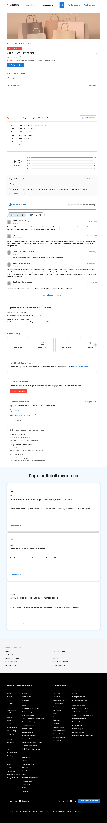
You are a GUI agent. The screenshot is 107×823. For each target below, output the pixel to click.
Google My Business (29, 735)
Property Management (30, 777)
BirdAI (9, 764)
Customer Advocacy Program (82, 735)
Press (55, 717)
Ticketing (10, 756)
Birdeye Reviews (59, 730)
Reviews (9, 700)
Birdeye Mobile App (13, 778)
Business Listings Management (33, 742)
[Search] (62, 5)
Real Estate (26, 784)
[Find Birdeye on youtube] (71, 800)
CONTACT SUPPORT (89, 801)
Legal (23, 774)
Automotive (26, 757)
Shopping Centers (12, 658)
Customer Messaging (29, 722)
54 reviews (24, 57)
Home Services (27, 771)
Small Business (27, 697)
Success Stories (59, 727)
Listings (9, 697)
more (84, 189)
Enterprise (25, 700)
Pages (9, 707)
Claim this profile (18, 391)
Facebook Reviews (28, 739)
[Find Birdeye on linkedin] (63, 800)
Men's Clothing (10, 665)
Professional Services (79, 700)
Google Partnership (13, 774)
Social (9, 724)
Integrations (11, 771)
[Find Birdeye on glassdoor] (75, 800)
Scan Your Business (79, 718)
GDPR (41, 811)
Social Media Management (31, 749)
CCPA (52, 811)
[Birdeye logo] (13, 5)
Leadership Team (60, 700)
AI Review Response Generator (82, 712)
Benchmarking (12, 752)
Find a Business (77, 722)
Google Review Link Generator (82, 715)
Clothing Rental (10, 655)
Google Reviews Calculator (81, 708)
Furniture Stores (11, 661)
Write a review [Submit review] (15, 65)
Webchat (10, 720)
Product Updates (59, 720)
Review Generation (28, 715)
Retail (21, 44)
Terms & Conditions (14, 811)
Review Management (29, 712)
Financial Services (28, 764)
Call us (16, 411)
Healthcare (26, 767)
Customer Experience (29, 745)
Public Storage (27, 781)
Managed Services (78, 697)
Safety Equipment (60, 665)
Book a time (58, 707)
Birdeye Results (59, 734)
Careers (56, 724)
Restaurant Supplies (61, 661)
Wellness (25, 791)
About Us (57, 697)
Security (35, 811)
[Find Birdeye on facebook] (55, 800)
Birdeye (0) (35, 215)
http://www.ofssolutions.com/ (25, 415)
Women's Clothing (60, 651)
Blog (55, 713)
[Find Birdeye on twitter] (59, 800)
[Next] (95, 345)
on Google (26, 221)
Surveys (9, 746)
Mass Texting (11, 731)
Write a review (74, 5)
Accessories (58, 655)
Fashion (56, 658)
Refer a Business (78, 732)
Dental (24, 761)
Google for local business (30, 708)
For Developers (77, 725)
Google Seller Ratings (11, 711)
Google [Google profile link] (18, 420)
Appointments (12, 727)
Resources (57, 710)
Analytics (10, 768)
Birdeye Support (77, 729)
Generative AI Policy (62, 811)
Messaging (10, 742)
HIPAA (46, 811)
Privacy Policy (26, 811)
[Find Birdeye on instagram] (67, 800)
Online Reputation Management (33, 718)
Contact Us (57, 741)
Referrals (10, 703)
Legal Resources (59, 737)
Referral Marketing (28, 725)
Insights (9, 749)
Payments (10, 734)
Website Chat (27, 729)
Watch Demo (58, 703)
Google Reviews (27, 732)
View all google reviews (52, 295)
